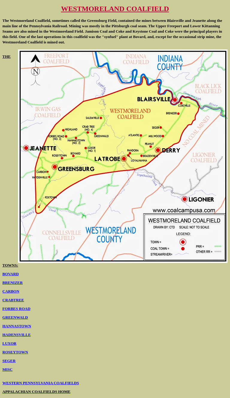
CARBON (10, 291)
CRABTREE (13, 300)
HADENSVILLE (16, 334)
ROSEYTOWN (15, 352)
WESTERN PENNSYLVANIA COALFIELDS (40, 383)
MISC (7, 369)
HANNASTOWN (16, 326)
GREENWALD (15, 317)
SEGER (9, 360)
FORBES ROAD (16, 308)
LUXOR (9, 343)
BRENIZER (12, 282)
